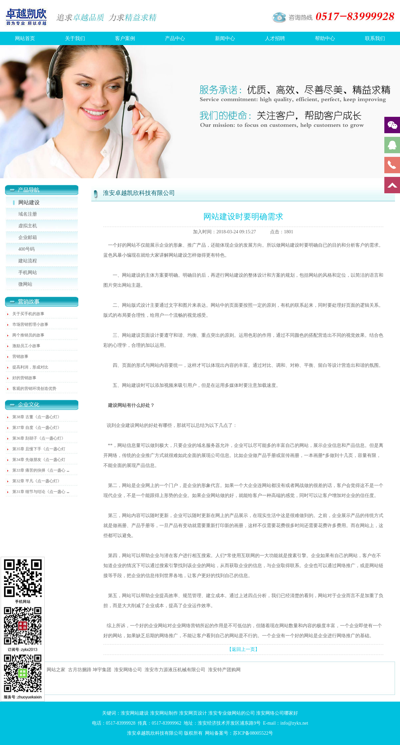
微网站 (25, 284)
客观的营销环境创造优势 (34, 388)
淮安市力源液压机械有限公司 (175, 669)
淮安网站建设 (135, 713)
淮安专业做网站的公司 (231, 713)
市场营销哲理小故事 (30, 324)
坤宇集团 (102, 669)
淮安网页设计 (193, 713)
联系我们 (375, 38)
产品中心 (175, 38)
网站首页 (25, 38)
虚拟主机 (27, 225)
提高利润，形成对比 (30, 367)
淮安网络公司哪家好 (277, 713)
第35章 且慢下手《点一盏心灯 (38, 449)
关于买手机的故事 (28, 313)
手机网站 (27, 272)
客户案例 (125, 38)
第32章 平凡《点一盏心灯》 (36, 481)
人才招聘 (275, 38)
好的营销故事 (24, 378)
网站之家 (56, 669)
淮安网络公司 (128, 669)
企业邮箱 (27, 237)
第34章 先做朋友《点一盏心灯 (38, 459)
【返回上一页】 (243, 649)
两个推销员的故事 (28, 335)
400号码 (26, 249)
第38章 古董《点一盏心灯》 (36, 417)
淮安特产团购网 (224, 669)
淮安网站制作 (164, 713)
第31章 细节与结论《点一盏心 (38, 491)
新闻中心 (225, 38)
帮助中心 (325, 38)
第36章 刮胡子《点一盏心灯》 (38, 438)
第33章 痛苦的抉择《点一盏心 (38, 470)
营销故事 (20, 356)
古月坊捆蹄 (79, 669)
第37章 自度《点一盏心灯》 (36, 427)
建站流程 (27, 260)
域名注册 (27, 214)
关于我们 (75, 38)
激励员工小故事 (26, 345)
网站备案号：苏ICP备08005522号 (239, 733)
